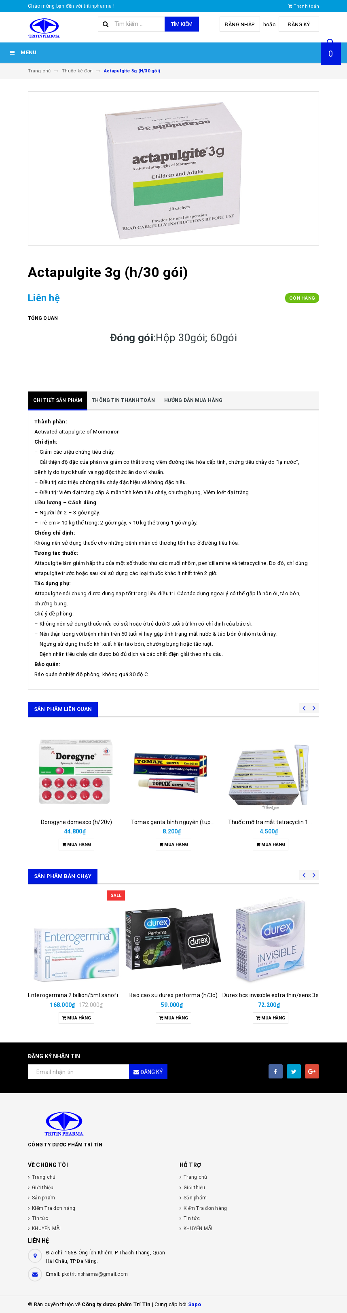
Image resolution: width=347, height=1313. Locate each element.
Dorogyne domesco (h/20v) (76, 822)
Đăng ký (299, 24)
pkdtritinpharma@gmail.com (95, 1274)
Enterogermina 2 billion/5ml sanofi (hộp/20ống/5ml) (96, 995)
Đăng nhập (239, 24)
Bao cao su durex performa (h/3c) (173, 995)
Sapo (194, 1304)
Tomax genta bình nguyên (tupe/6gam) (182, 822)
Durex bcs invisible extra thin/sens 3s (270, 995)
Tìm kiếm (182, 24)
